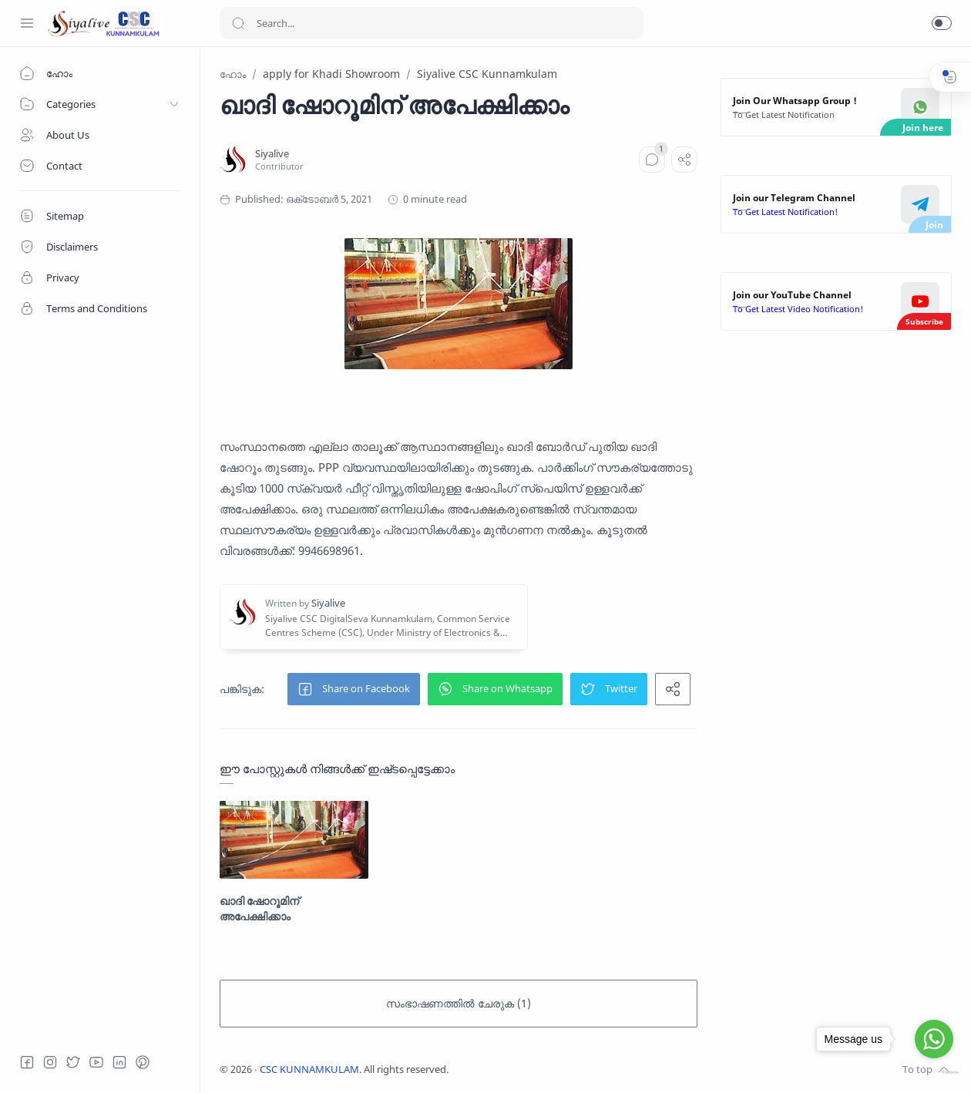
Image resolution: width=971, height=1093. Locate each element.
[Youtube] (96, 1062)
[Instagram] (50, 1062)
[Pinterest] (142, 1062)
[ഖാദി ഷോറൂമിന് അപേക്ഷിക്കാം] (294, 840)
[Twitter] (73, 1062)
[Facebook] (27, 1062)
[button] (942, 23)
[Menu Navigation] (27, 23)
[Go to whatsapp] (934, 1039)
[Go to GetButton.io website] (934, 1073)
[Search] (431, 23)
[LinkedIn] (119, 1062)
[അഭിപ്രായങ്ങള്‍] (652, 159)
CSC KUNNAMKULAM (309, 1069)
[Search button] (238, 23)
